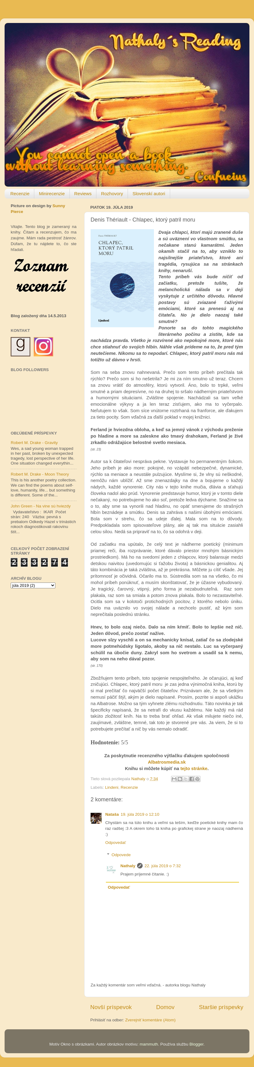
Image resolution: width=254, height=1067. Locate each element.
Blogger (196, 1044)
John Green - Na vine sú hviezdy (41, 506)
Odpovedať (115, 842)
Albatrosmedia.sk (167, 762)
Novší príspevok (111, 1007)
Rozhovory (112, 193)
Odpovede (121, 854)
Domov (165, 1007)
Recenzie (20, 193)
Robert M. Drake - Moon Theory (40, 474)
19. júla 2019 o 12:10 (140, 814)
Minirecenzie (52, 193)
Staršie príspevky (221, 1007)
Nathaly (128, 866)
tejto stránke (193, 768)
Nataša (112, 814)
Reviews (83, 193)
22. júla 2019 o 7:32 (162, 866)
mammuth (149, 1044)
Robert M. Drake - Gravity (34, 442)
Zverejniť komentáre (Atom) (150, 1020)
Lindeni (111, 787)
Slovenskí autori (149, 193)
